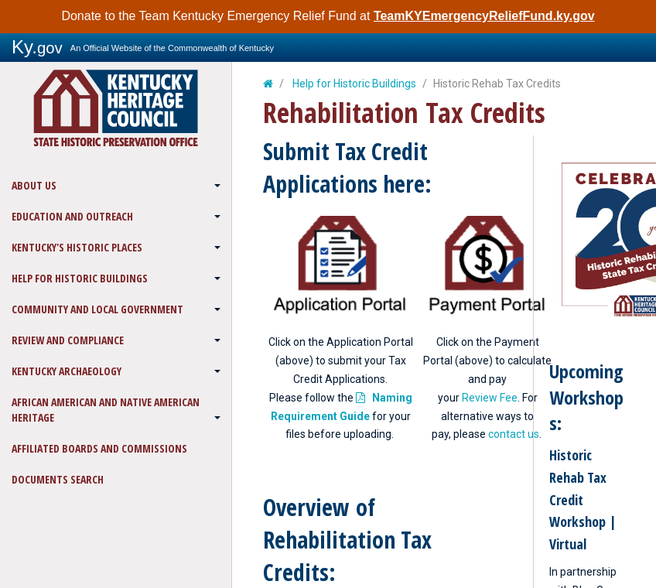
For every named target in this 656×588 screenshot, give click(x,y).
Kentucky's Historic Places (77, 247)
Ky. (37, 46)
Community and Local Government (97, 309)
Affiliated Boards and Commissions (99, 448)
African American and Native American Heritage (106, 410)
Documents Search (58, 479)
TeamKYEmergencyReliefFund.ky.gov (484, 15)
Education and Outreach (72, 216)
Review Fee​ (490, 397)
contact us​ (513, 434)
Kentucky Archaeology (66, 371)
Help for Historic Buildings (80, 278)
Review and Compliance (68, 340)
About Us (34, 185)
